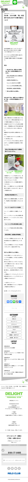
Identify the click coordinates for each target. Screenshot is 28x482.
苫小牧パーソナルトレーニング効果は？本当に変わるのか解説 (14, 352)
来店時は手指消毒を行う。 (12, 80)
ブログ (14, 329)
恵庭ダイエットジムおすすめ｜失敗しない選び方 (14, 359)
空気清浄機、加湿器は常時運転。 (14, 88)
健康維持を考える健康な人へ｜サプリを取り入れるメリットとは (14, 365)
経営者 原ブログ (14, 337)
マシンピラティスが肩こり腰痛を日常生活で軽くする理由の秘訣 (14, 372)
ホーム (3, 386)
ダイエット (14, 324)
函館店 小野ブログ (14, 335)
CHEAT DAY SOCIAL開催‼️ (14, 346)
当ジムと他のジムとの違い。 (13, 91)
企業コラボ (14, 332)
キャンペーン (14, 321)
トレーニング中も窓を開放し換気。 (14, 85)
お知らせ (12, 13)
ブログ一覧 (14, 308)
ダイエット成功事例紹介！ (14, 327)
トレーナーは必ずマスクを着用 (13, 83)
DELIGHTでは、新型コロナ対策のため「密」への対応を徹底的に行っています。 (13, 71)
